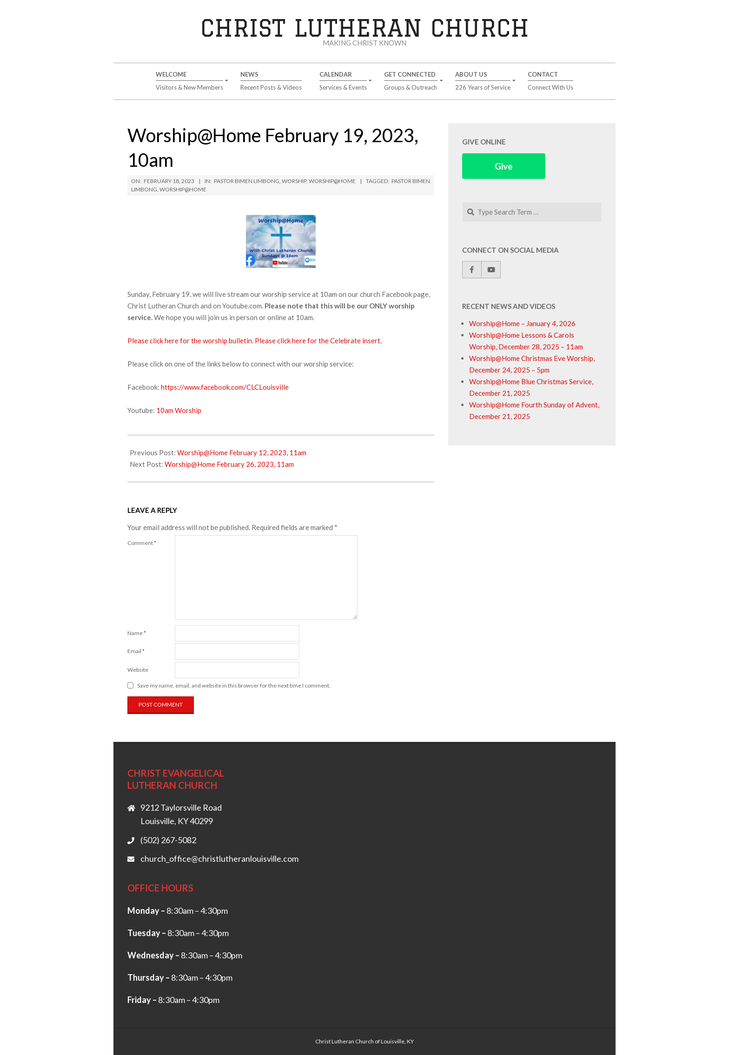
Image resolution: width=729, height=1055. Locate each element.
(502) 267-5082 (168, 840)
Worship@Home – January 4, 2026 (522, 323)
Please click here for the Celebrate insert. (318, 340)
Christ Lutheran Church (364, 27)
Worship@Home (332, 180)
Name (136, 632)
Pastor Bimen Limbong (246, 180)
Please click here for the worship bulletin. (190, 340)
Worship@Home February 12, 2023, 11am (241, 452)
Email (136, 651)
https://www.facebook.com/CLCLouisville (225, 387)
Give (504, 166)
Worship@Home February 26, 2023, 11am (229, 464)
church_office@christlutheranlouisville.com (219, 858)
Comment (141, 542)
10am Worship (178, 410)
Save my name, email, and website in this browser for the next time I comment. (234, 685)
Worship (294, 180)
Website (137, 669)
